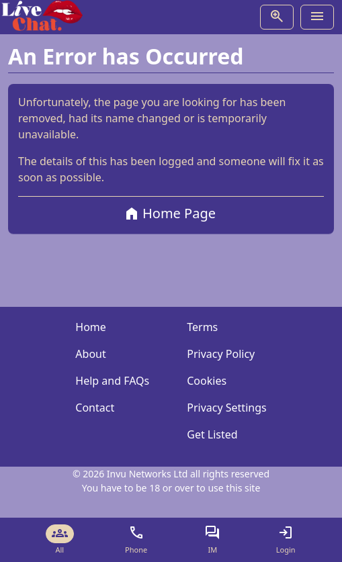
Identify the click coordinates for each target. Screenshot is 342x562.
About (90, 353)
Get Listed (212, 434)
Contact (94, 407)
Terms (202, 327)
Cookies (206, 380)
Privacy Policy (221, 353)
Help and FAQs (112, 380)
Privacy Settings (226, 407)
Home (90, 327)
